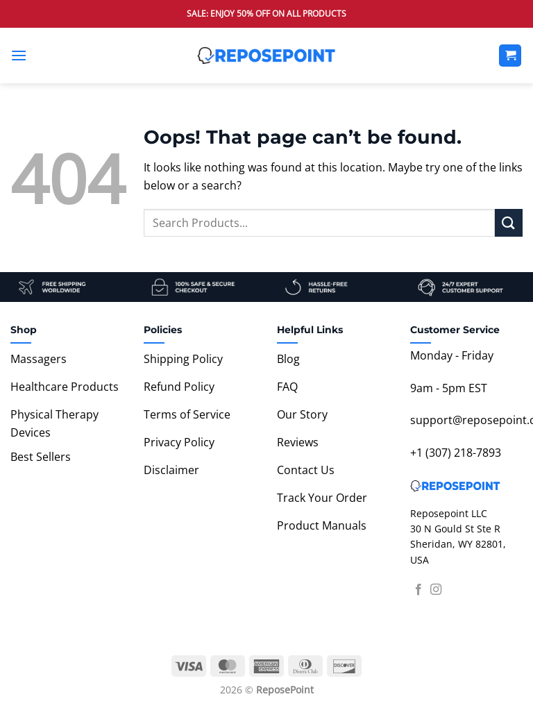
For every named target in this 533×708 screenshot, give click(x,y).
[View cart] (510, 55)
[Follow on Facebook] (418, 590)
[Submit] (509, 222)
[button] (18, 55)
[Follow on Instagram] (435, 590)
